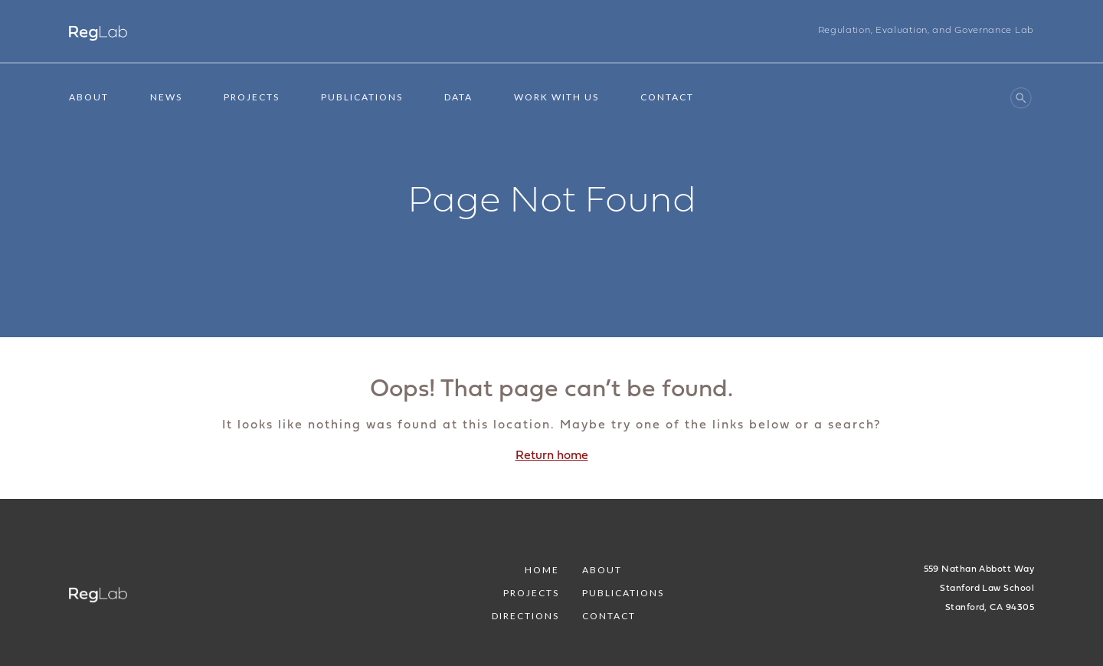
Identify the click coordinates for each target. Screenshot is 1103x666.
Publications (362, 97)
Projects (252, 97)
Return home (551, 456)
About (89, 97)
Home (542, 570)
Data (458, 97)
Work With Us (556, 97)
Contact (667, 97)
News (166, 97)
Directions (525, 616)
